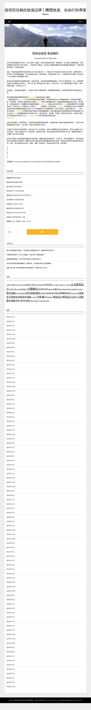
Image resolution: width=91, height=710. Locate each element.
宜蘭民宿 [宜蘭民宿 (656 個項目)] (56, 296)
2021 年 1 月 (10, 585)
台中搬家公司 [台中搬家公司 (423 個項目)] (62, 291)
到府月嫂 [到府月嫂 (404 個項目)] (22, 291)
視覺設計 (9, 228)
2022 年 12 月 (10, 485)
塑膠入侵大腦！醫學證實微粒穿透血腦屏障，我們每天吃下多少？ (27, 274)
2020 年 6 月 (10, 615)
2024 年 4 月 (10, 424)
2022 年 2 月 (10, 528)
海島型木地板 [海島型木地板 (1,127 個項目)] (24, 303)
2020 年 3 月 (10, 628)
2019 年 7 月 (10, 663)
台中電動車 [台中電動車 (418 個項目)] (67, 291)
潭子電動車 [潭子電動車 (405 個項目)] (34, 304)
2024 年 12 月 (10, 389)
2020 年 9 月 (10, 602)
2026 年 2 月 (10, 328)
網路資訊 (9, 215)
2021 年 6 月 (10, 563)
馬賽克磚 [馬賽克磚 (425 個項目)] (47, 307)
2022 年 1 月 (10, 532)
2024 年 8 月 (10, 406)
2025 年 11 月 (10, 341)
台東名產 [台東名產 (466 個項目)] (18, 296)
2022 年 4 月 (10, 519)
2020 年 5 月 (10, 619)
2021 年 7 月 (10, 559)
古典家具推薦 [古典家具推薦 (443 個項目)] (38, 292)
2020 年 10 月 (10, 598)
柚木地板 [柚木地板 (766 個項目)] (55, 300)
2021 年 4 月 (10, 572)
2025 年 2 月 (10, 380)
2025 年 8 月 (10, 354)
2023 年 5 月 (10, 463)
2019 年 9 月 (10, 654)
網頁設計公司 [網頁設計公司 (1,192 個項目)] (69, 303)
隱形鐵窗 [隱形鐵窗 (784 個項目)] (26, 307)
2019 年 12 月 (10, 641)
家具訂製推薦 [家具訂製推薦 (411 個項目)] (79, 296)
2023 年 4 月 (10, 467)
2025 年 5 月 (10, 367)
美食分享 (9, 219)
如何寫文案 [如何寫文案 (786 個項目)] (43, 296)
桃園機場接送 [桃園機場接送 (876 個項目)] (64, 300)
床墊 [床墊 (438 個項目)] (17, 300)
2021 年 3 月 (10, 576)
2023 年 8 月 (10, 450)
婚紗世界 (9, 189)
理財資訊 (9, 202)
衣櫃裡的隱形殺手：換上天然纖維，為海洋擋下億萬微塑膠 (25, 261)
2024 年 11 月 (10, 393)
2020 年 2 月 (10, 632)
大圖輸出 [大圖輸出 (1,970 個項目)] (32, 295)
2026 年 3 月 (10, 324)
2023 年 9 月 (10, 445)
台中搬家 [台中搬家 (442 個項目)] (56, 292)
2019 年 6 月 (10, 667)
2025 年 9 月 (10, 350)
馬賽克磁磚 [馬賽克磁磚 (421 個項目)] (42, 307)
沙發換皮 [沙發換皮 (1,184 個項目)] (13, 303)
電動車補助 (11, 125)
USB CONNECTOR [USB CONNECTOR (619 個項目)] (12, 292)
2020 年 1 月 (10, 637)
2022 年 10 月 (10, 493)
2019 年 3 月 (10, 680)
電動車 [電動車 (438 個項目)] (31, 307)
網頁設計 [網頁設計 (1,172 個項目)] (57, 303)
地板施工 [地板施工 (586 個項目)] (24, 296)
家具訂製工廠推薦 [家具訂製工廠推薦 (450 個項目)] (71, 296)
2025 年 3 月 (10, 376)
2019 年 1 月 (10, 689)
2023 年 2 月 (10, 476)
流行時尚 (9, 198)
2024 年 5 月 (10, 419)
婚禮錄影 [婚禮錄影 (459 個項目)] (50, 296)
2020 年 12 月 (10, 589)
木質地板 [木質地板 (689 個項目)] (48, 300)
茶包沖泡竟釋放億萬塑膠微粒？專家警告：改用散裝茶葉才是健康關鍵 (28, 270)
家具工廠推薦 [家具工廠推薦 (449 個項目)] (62, 296)
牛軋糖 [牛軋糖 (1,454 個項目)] (40, 303)
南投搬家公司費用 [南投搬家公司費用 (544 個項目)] (29, 292)
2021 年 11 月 (10, 541)
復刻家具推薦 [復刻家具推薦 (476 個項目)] (22, 300)
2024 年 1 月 (10, 437)
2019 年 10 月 (10, 650)
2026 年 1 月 (10, 332)
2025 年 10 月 (10, 345)
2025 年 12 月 (10, 337)
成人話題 (9, 193)
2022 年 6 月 (10, 511)
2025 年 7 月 (10, 358)
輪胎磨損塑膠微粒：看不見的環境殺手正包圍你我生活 (23, 266)
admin (55, 65)
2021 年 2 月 (10, 580)
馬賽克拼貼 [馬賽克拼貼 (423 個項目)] (36, 307)
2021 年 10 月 (10, 546)
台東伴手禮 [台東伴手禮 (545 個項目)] (12, 296)
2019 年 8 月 (10, 658)
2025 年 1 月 (10, 385)
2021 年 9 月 (10, 550)
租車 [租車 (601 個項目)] (46, 304)
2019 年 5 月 (10, 672)
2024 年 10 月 (10, 398)
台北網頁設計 (34, 122)
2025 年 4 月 (10, 372)
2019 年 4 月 (10, 676)
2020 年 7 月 (10, 611)
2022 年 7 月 (10, 506)
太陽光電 (39, 109)
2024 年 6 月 (10, 415)
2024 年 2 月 (10, 432)
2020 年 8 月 (10, 606)
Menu (80, 28)
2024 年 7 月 (10, 411)
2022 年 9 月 (10, 498)
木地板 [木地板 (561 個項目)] (42, 300)
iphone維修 (21, 106)
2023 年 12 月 (10, 441)
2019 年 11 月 (10, 645)
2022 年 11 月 (10, 489)
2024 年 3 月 (10, 428)
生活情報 (9, 206)
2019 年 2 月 (10, 685)
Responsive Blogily (65, 707)
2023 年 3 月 (10, 472)
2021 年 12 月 (10, 537)
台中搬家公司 (62, 113)
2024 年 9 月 (10, 402)
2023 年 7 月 (10, 454)
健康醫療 (9, 185)
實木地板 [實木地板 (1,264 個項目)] (11, 299)
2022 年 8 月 (10, 502)
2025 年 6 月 (10, 363)
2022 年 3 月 (10, 524)
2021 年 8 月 (10, 554)
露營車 (17, 120)
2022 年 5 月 (10, 515)
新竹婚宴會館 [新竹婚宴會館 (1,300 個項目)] (33, 299)
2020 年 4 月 (10, 624)
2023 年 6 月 (10, 459)
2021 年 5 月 (10, 567)
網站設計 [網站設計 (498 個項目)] (50, 304)
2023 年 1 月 (10, 480)
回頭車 (65, 111)
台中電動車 (33, 104)
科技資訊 (9, 211)
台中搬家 (21, 118)
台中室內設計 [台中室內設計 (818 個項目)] (47, 291)
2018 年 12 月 (10, 693)
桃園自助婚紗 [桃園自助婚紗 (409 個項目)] (74, 300)
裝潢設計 (9, 224)
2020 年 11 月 (10, 593)
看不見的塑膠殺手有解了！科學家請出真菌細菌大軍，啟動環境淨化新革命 (30, 257)
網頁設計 (44, 111)
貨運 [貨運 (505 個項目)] (77, 304)
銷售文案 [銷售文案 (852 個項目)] (19, 307)
